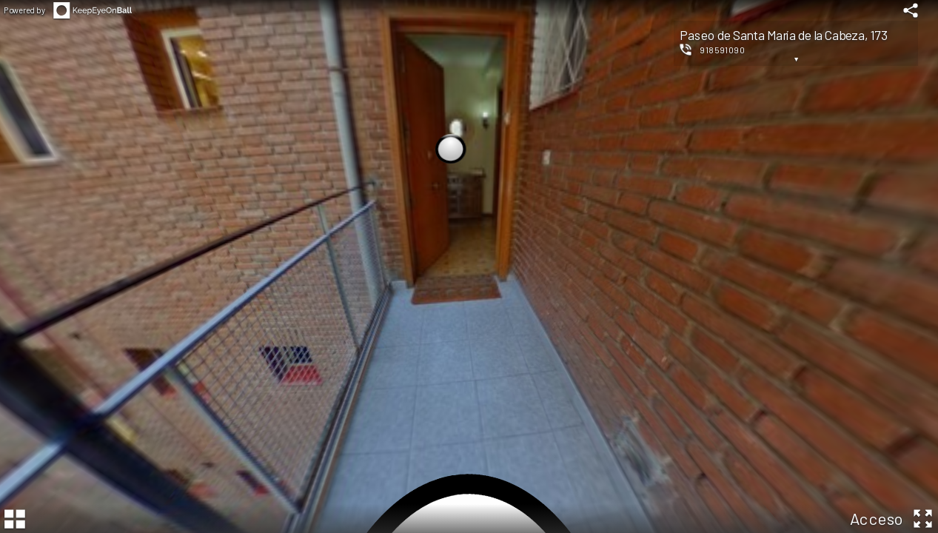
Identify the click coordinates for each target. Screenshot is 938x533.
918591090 (723, 49)
